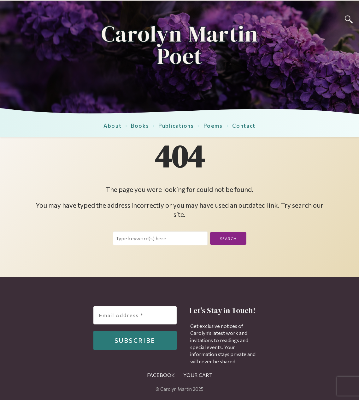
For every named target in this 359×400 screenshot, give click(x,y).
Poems (213, 125)
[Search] (349, 18)
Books (140, 125)
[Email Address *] (135, 315)
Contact (244, 125)
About (112, 125)
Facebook (161, 375)
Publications (176, 125)
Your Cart (197, 375)
